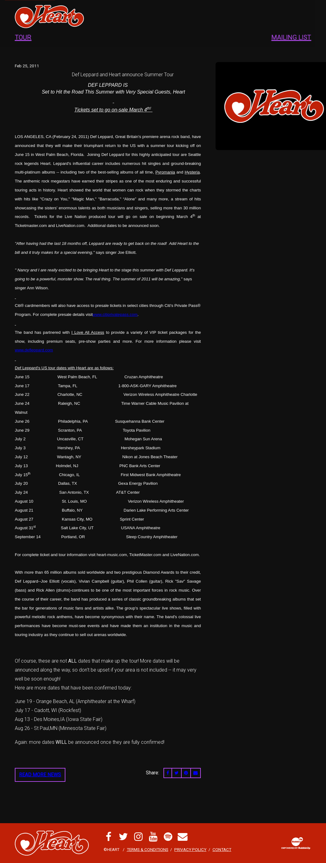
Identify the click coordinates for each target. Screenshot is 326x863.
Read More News (40, 774)
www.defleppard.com (34, 350)
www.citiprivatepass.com (115, 314)
